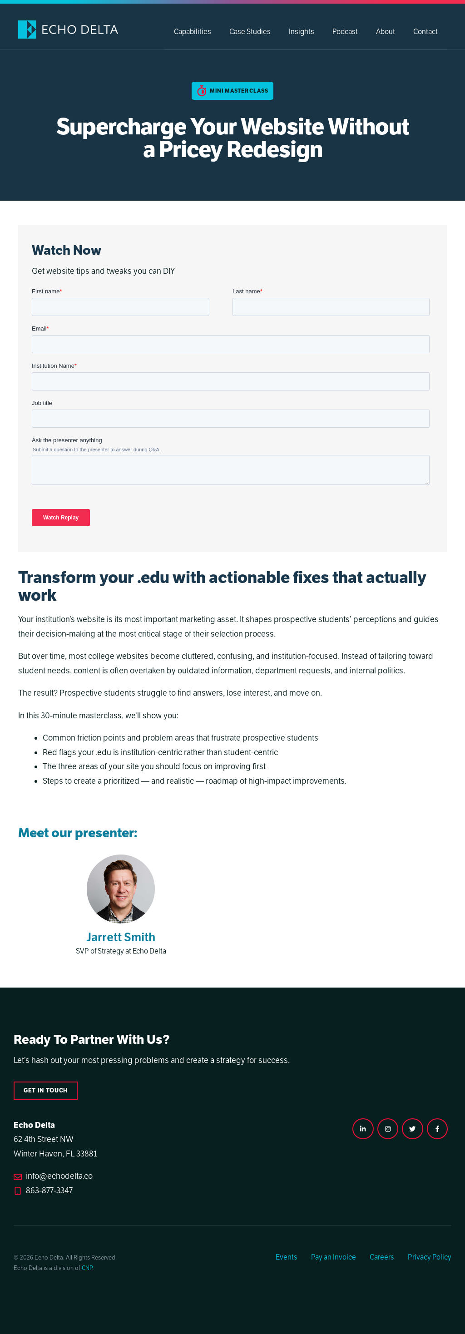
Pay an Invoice (333, 1257)
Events (286, 1257)
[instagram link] (362, 1128)
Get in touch (46, 1090)
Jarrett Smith (120, 937)
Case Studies (250, 31)
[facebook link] (437, 1128)
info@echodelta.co (59, 1176)
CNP (87, 1268)
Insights (301, 31)
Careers (382, 1257)
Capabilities (192, 31)
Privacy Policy (429, 1257)
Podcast (345, 31)
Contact (425, 31)
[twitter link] (412, 1128)
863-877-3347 (49, 1191)
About (385, 31)
